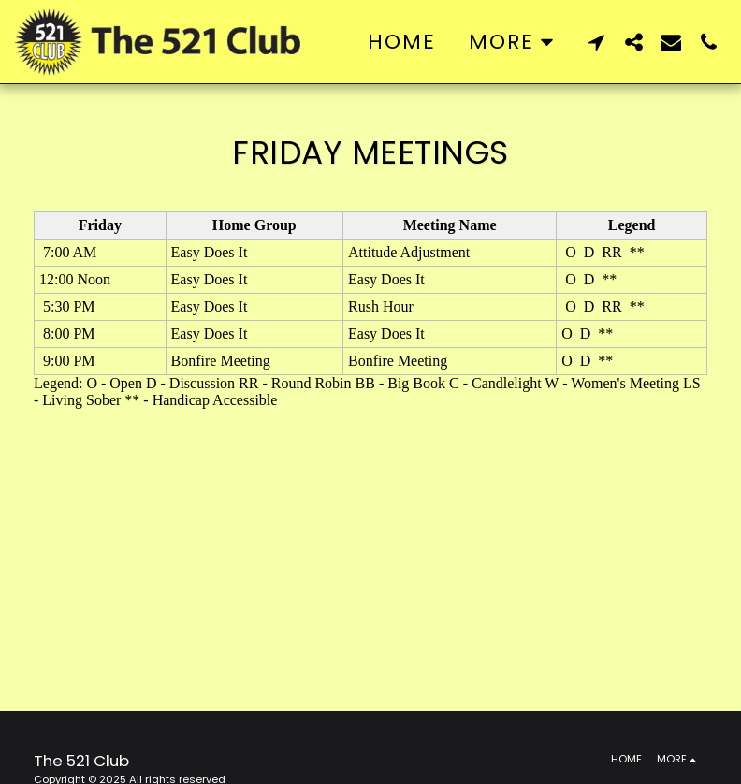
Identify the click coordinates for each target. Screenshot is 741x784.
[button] (596, 41)
